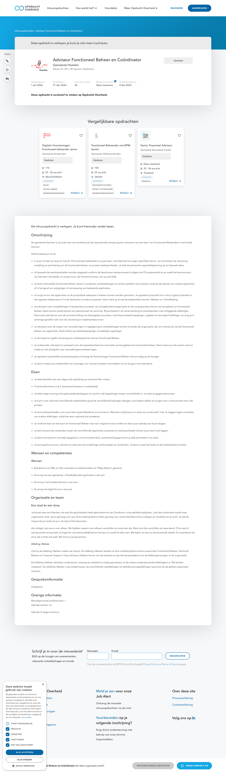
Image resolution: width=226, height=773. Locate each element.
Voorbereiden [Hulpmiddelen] (107, 717)
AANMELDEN (199, 8)
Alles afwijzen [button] (24, 759)
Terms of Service (170, 664)
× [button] (43, 684)
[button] (24, 765)
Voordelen (111, 8)
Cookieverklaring (182, 705)
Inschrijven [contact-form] (177, 656)
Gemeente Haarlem (66, 65)
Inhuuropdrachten (58, 8)
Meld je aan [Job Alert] (105, 691)
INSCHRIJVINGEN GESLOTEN (153, 765)
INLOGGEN (177, 8)
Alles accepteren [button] (24, 752)
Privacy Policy (150, 664)
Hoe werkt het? (87, 8)
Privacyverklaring (182, 698)
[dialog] (24, 725)
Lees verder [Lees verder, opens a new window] (27, 717)
